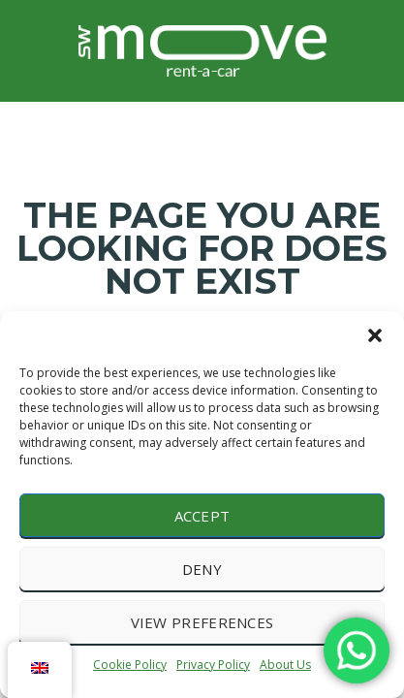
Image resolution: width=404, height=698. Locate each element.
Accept (202, 515)
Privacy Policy (213, 664)
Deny (202, 569)
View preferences (202, 622)
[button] (375, 335)
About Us (285, 664)
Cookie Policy (130, 664)
